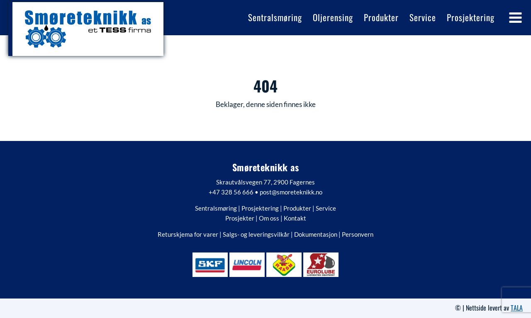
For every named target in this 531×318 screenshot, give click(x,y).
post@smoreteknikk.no (291, 192)
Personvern (357, 234)
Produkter (297, 208)
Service (326, 208)
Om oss (269, 218)
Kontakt (295, 218)
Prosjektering (260, 208)
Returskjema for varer (188, 234)
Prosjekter (239, 218)
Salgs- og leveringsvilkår (256, 234)
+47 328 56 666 (231, 192)
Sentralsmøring (216, 208)
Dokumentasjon (315, 234)
